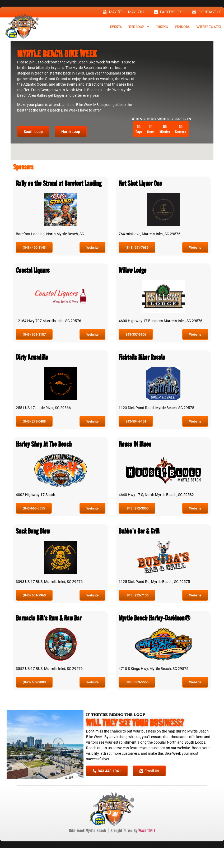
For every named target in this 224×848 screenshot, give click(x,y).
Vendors (182, 26)
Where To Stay (208, 26)
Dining (162, 26)
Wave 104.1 (146, 830)
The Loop (139, 27)
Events (116, 26)
